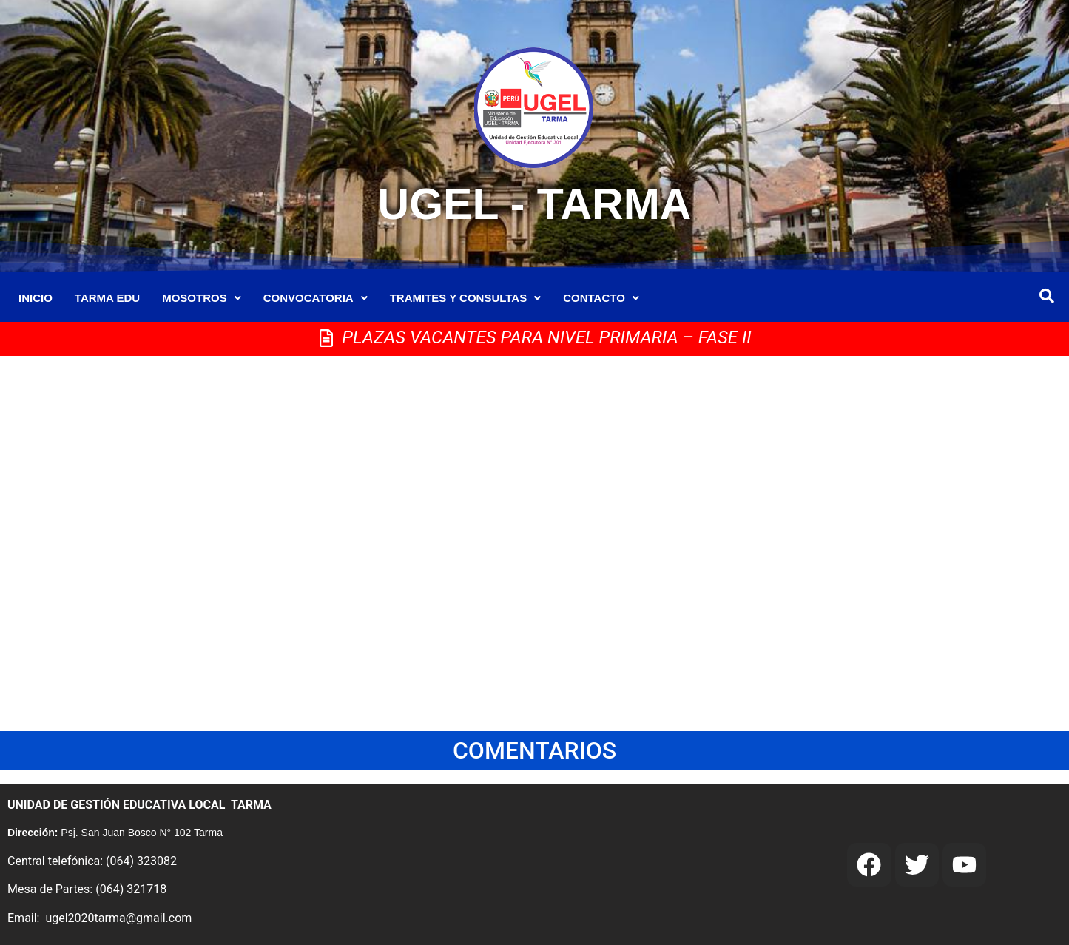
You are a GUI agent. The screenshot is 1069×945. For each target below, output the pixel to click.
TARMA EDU (107, 298)
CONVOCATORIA (315, 298)
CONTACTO (601, 298)
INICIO (35, 298)
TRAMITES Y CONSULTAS (466, 298)
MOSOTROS (201, 298)
